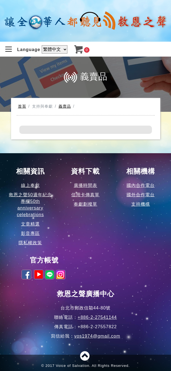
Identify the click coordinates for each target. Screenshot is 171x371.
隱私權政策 (30, 242)
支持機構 (140, 204)
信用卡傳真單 (85, 194)
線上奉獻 (30, 185)
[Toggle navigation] (8, 49)
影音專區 (30, 233)
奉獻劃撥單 (85, 204)
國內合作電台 (141, 185)
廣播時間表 (85, 185)
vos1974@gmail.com (97, 336)
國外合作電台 (141, 194)
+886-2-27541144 (97, 317)
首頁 (22, 106)
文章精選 (30, 224)
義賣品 (65, 106)
